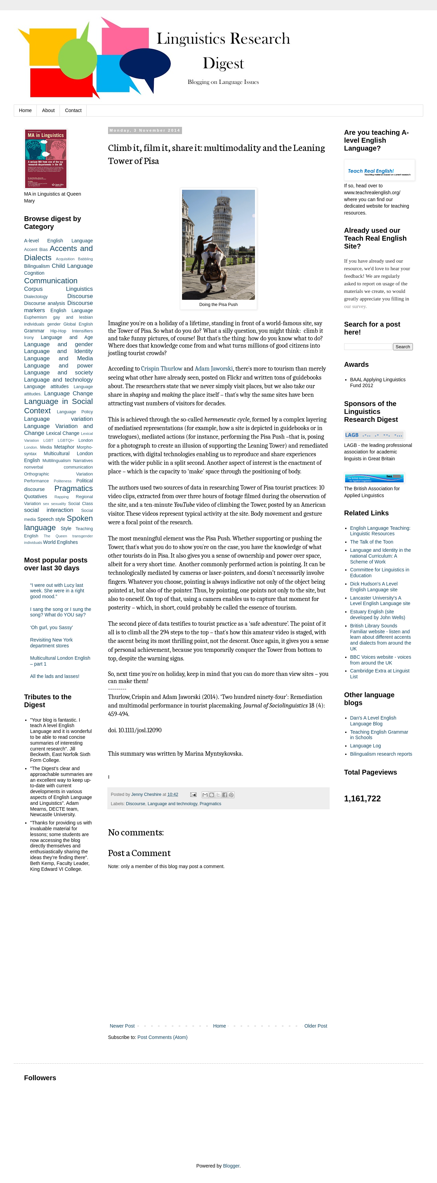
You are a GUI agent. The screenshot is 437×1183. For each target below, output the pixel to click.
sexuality (58, 504)
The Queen (55, 536)
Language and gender (58, 344)
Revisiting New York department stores (51, 642)
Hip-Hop (58, 331)
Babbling (85, 259)
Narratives (83, 460)
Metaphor (64, 447)
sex (46, 504)
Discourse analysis (44, 303)
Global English (78, 324)
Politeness (63, 481)
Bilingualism (37, 266)
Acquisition (65, 259)
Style (66, 528)
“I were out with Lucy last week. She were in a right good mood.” (57, 591)
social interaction (48, 510)
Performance (36, 481)
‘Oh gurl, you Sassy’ (51, 627)
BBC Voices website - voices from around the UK (380, 660)
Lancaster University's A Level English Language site (380, 600)
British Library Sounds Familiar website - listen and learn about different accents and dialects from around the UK (380, 637)
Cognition (34, 273)
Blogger (231, 1166)
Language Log (365, 745)
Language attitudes (46, 386)
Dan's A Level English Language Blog (373, 720)
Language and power (58, 365)
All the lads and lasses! (54, 676)
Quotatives (35, 496)
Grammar (34, 330)
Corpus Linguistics (58, 289)
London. (31, 447)
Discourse (135, 803)
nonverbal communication (58, 467)
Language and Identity (58, 351)
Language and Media (58, 358)
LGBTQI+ (66, 440)
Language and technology (172, 803)
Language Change (68, 393)
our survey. (355, 306)
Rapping (61, 497)
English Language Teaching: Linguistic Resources (380, 531)
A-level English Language (58, 240)
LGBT (48, 440)
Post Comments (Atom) (163, 1037)
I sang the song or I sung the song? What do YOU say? (60, 612)
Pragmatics (210, 803)
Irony (29, 337)
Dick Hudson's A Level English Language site (374, 586)
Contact (73, 110)
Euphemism (35, 317)
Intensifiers (82, 331)
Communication (51, 280)
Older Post (316, 1026)
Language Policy (75, 411)
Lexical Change (62, 433)
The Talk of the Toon (372, 542)
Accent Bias (36, 249)
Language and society (58, 372)
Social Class (80, 503)
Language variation (58, 419)
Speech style (51, 519)
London (85, 440)
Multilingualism (56, 460)
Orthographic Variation (58, 474)
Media (46, 447)
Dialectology (36, 296)
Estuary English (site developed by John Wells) (377, 614)
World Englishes (60, 542)
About (48, 110)
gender (54, 324)
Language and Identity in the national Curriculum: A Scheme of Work (380, 556)
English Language (72, 310)
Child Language (72, 266)
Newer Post (122, 1026)
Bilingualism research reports (381, 754)
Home (25, 110)
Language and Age (67, 337)
